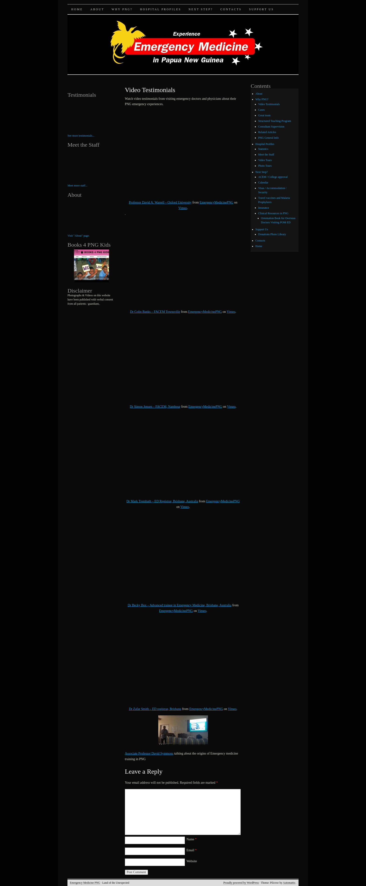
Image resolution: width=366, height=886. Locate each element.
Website (192, 861)
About (97, 9)
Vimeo (182, 208)
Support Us (261, 9)
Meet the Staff (266, 154)
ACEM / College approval (273, 177)
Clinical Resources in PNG (273, 213)
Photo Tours (265, 165)
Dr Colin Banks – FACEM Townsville (155, 312)
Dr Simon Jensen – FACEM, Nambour (155, 406)
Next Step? (201, 9)
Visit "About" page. (78, 235)
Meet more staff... (77, 185)
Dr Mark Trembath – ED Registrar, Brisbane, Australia (162, 501)
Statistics (263, 149)
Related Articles (267, 132)
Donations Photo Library (272, 234)
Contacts (231, 9)
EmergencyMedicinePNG (216, 202)
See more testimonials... (80, 135)
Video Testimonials (269, 104)
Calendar (263, 182)
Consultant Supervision (271, 126)
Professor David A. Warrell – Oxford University (160, 202)
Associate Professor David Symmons (149, 753)
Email (192, 850)
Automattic (289, 882)
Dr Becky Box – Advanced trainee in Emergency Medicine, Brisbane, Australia (180, 605)
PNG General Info (268, 137)
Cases (261, 109)
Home (77, 9)
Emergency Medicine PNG (85, 882)
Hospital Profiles (160, 9)
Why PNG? (122, 9)
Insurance (263, 207)
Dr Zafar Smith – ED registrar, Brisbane (155, 709)
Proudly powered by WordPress (241, 882)
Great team (264, 115)
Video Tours (265, 160)
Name (192, 839)
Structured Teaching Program (274, 121)
